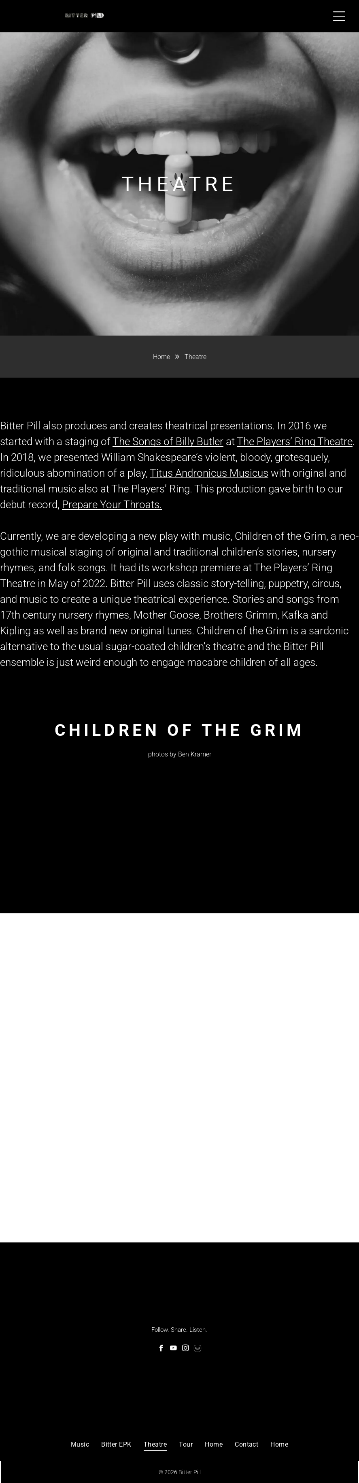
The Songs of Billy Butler (168, 441)
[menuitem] (80, 1443)
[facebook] (161, 1348)
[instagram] (186, 1348)
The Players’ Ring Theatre (295, 441)
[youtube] (173, 1348)
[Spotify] (198, 1348)
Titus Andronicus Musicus (209, 473)
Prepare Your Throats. (112, 505)
